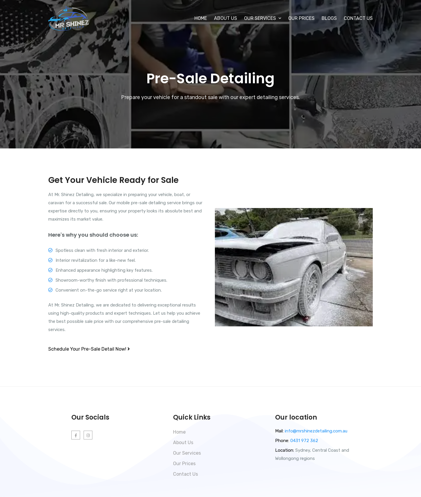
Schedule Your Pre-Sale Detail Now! (89, 349)
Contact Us (358, 18)
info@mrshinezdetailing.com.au (316, 431)
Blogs (329, 18)
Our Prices (301, 18)
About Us (225, 18)
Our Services (187, 453)
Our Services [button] (262, 18)
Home (200, 18)
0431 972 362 (303, 440)
